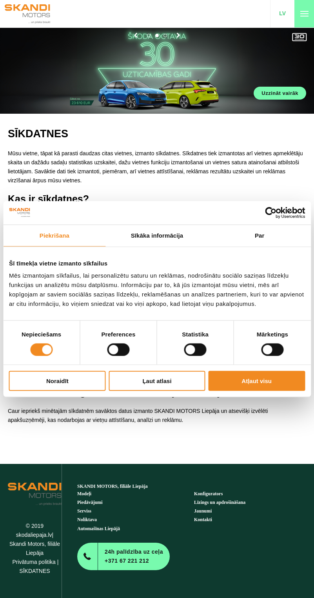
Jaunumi (203, 511)
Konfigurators (208, 493)
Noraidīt (57, 381)
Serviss (84, 511)
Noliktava (87, 519)
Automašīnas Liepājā (98, 528)
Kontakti (203, 519)
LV (282, 13)
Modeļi (84, 493)
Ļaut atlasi (156, 381)
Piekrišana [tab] (54, 235)
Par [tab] (260, 235)
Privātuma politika (34, 562)
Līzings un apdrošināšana (219, 502)
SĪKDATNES (34, 571)
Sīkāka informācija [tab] (157, 235)
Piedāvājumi (90, 502)
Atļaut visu (256, 381)
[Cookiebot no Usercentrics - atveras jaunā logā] (270, 212)
